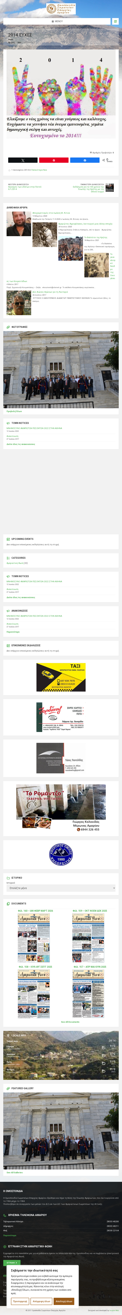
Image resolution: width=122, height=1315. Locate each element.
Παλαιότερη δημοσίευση (92, 184)
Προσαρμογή (20, 1301)
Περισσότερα (13, 632)
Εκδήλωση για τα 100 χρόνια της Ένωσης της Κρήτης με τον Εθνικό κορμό (88, 189)
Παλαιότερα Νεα (39, 170)
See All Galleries (15, 1172)
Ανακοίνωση (12, 436)
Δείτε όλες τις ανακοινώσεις (21, 444)
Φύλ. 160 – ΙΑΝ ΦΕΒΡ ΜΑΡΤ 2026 (35, 911)
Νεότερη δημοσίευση (18, 184)
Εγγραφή (12, 1263)
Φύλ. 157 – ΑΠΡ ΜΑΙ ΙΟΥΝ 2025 (90, 967)
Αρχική (11, 42)
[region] (43, 1286)
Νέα (19, 42)
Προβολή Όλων (14, 411)
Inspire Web (114, 1310)
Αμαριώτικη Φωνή (15, 563)
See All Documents (70, 1022)
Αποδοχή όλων (64, 1301)
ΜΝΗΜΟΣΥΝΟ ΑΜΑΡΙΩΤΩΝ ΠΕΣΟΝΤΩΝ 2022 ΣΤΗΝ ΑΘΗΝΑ (34, 428)
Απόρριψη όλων (41, 1301)
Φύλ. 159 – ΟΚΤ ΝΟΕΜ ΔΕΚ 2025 (90, 911)
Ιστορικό (11, 883)
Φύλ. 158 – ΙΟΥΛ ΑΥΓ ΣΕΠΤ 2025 (35, 967)
